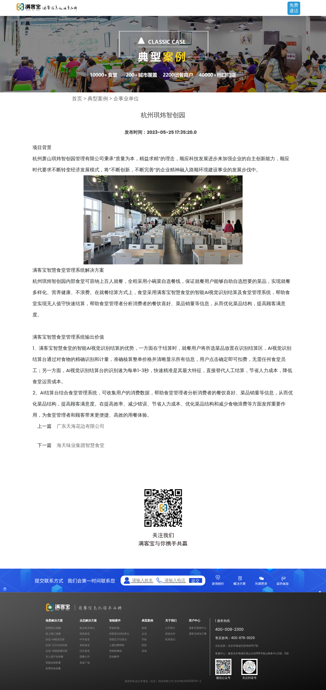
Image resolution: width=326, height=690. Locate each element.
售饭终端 (114, 628)
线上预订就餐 (53, 634)
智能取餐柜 (115, 651)
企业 (144, 634)
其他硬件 (114, 656)
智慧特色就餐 (53, 668)
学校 (144, 639)
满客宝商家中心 (198, 628)
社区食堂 (85, 651)
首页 (77, 98)
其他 (144, 651)
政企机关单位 (87, 628)
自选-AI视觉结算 (55, 639)
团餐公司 (85, 656)
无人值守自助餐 (54, 656)
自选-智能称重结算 (56, 651)
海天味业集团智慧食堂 (80, 445)
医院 (144, 645)
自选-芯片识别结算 (56, 645)
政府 (144, 628)
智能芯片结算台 (118, 639)
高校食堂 (85, 645)
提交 (195, 580)
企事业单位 (126, 98)
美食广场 (85, 663)
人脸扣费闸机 (116, 645)
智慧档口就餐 (53, 628)
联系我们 (170, 639)
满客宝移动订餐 (198, 634)
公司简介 (170, 628)
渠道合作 (170, 634)
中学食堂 (85, 639)
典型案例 (98, 98)
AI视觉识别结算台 (119, 634)
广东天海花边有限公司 (80, 426)
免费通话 (293, 8)
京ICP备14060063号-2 (187, 681)
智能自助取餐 (53, 663)
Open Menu (318, 9)
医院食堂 (85, 634)
